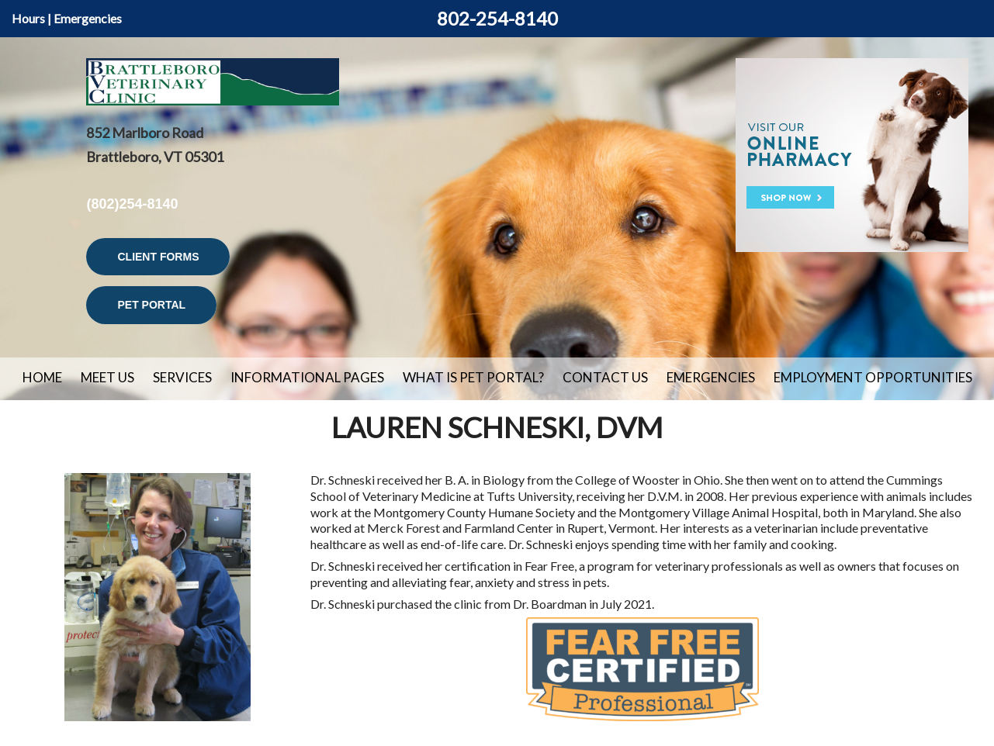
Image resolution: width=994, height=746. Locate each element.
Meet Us (107, 377)
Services (182, 377)
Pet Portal (151, 305)
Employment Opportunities (873, 377)
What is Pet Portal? (473, 377)
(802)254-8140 (132, 204)
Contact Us (605, 377)
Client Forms (158, 256)
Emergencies (88, 18)
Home (42, 377)
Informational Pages (307, 377)
